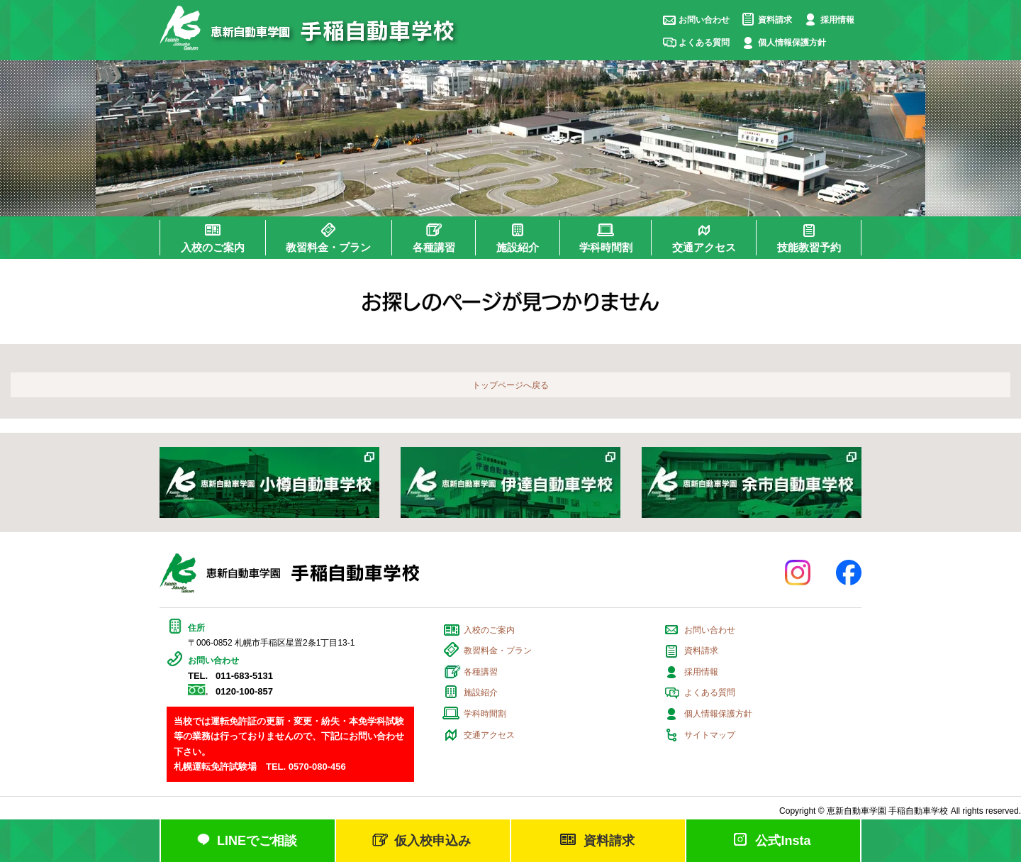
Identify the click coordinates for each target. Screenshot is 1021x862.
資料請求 (775, 20)
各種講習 (481, 672)
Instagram (797, 572)
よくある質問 (704, 43)
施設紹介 (481, 692)
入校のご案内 (489, 630)
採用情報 (837, 20)
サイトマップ (709, 735)
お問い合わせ (704, 20)
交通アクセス (489, 735)
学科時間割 (485, 714)
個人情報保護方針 (792, 43)
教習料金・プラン (498, 651)
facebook (848, 572)
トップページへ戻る (510, 385)
